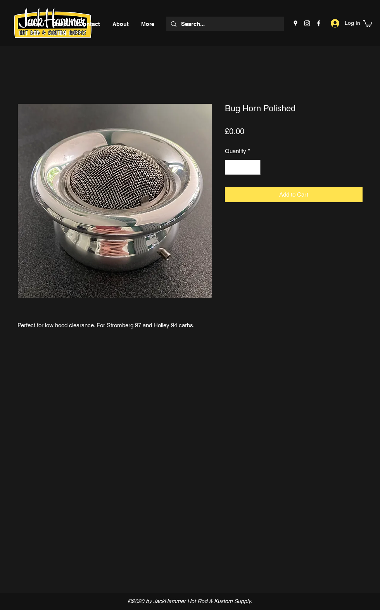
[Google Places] (295, 23)
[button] (367, 23)
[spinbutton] (243, 167)
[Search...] (224, 24)
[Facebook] (319, 23)
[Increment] (254, 167)
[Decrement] (231, 167)
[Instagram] (307, 23)
